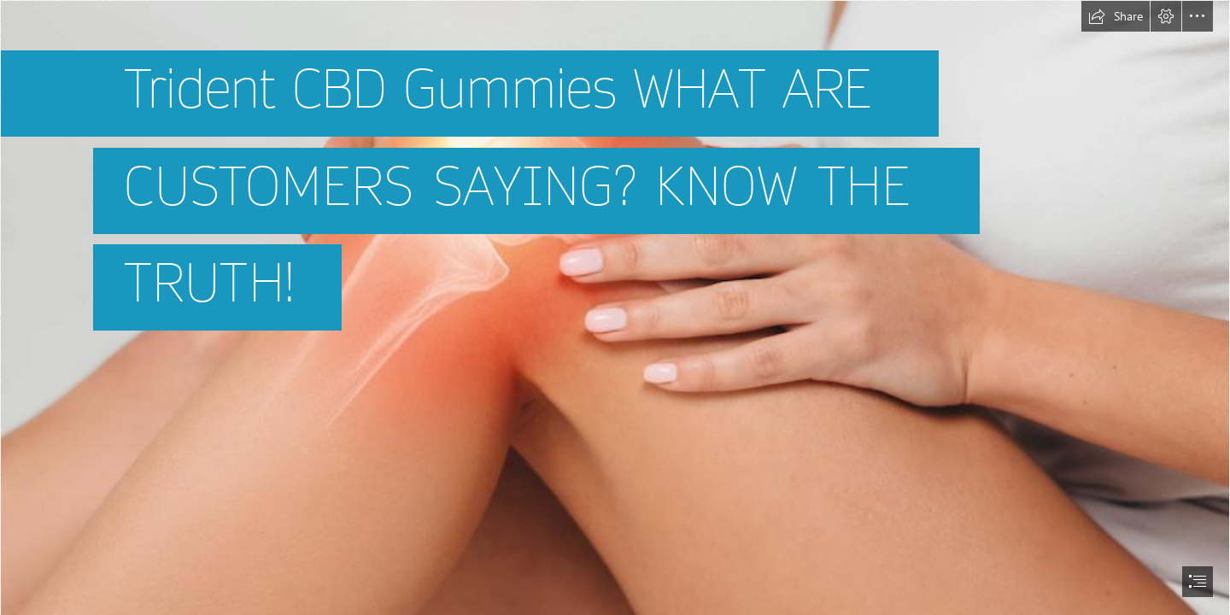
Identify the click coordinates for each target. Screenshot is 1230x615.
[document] (615, 307)
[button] (1115, 16)
